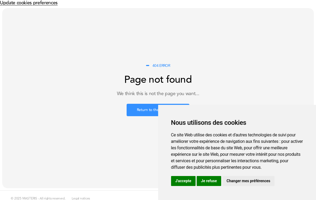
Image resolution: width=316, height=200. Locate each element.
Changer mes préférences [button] (248, 181)
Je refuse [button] (209, 181)
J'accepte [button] (183, 181)
